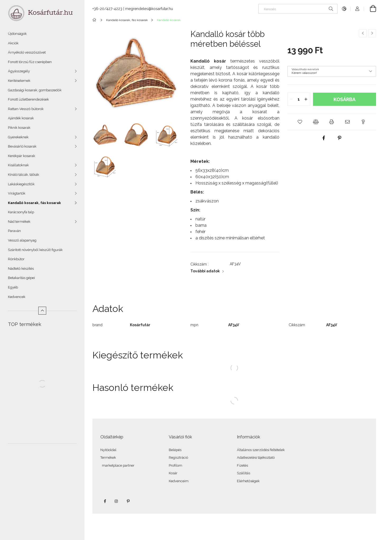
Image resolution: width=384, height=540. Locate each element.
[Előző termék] (363, 33)
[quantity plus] (306, 99)
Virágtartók (16, 193)
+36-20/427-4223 (107, 9)
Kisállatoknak (18, 165)
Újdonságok (17, 34)
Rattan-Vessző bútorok (26, 109)
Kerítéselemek (19, 81)
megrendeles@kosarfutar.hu (149, 9)
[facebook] (324, 138)
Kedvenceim (179, 481)
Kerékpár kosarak (21, 156)
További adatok (205, 271)
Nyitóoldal (108, 450)
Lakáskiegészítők (21, 184)
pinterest (128, 501)
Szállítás (243, 473)
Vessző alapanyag (22, 240)
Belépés (175, 450)
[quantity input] (299, 99)
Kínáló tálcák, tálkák (23, 175)
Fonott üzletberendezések (28, 99)
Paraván (14, 231)
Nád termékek (19, 222)
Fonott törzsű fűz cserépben (30, 62)
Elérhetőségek (248, 481)
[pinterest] (339, 138)
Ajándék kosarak (21, 118)
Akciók (13, 43)
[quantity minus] (292, 99)
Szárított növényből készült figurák (35, 250)
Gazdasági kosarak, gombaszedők (35, 90)
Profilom (175, 465)
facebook (104, 501)
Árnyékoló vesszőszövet (27, 52)
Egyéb (13, 287)
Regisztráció (178, 458)
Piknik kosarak (19, 128)
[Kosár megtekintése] (370, 8)
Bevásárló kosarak (22, 146)
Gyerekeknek (18, 137)
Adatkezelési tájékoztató (256, 458)
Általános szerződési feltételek (261, 450)
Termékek (108, 458)
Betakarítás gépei (21, 278)
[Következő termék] (372, 33)
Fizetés (242, 465)
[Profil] (357, 8)
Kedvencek (16, 297)
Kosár (173, 473)
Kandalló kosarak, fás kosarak (34, 203)
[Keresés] (298, 8)
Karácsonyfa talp (21, 212)
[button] (300, 122)
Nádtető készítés (21, 269)
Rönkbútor (16, 259)
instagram (116, 501)
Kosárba (344, 99)
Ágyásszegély (19, 71)
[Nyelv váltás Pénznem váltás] (344, 8)
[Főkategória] (95, 20)
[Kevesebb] (42, 311)
